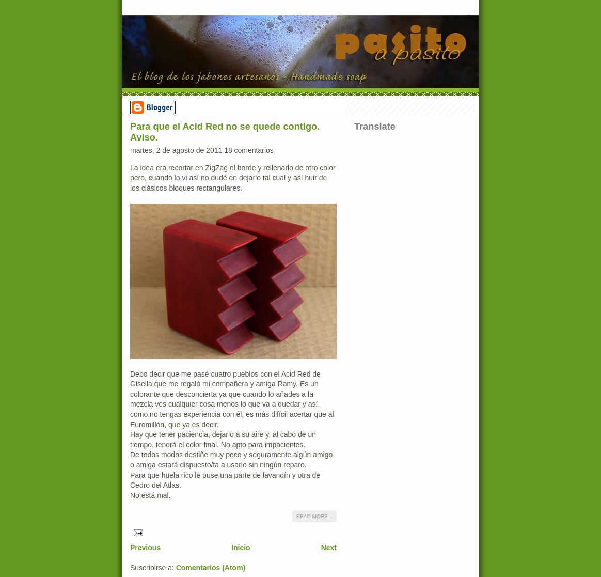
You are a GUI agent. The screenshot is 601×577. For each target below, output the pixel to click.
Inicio (240, 547)
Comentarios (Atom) (211, 568)
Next (329, 547)
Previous (145, 547)
